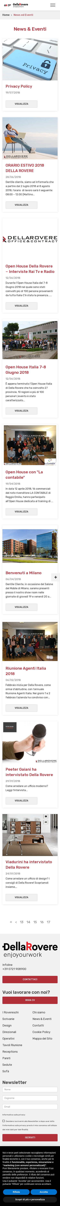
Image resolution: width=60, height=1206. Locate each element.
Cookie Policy (41, 1032)
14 (28, 922)
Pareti (6, 1058)
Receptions (10, 1051)
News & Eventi (42, 1019)
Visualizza (21, 104)
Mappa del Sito (42, 1038)
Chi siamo (38, 1012)
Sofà (5, 1071)
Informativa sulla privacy (13, 1115)
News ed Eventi (23, 14)
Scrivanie (8, 1019)
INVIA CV (30, 1000)
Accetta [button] (44, 1192)
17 (48, 922)
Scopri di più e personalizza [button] (30, 1199)
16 (42, 922)
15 (35, 922)
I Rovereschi (10, 1012)
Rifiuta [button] (16, 1192)
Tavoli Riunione (12, 1045)
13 (21, 922)
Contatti (38, 1025)
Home (6, 14)
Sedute (7, 1065)
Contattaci (30, 979)
